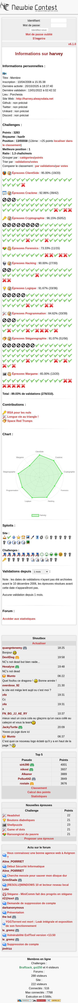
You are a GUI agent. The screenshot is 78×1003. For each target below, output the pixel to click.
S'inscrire (39, 38)
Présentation (15, 912)
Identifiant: (34, 20)
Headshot (13, 815)
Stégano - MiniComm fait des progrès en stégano (39, 894)
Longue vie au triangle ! (23, 416)
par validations (45, 166)
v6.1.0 (72, 44)
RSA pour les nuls (19, 412)
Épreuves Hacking (24, 263)
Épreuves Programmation (29, 313)
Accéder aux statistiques (18, 618)
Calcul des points (38, 792)
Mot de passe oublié (39, 34)
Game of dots (16, 829)
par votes (61, 166)
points (39, 157)
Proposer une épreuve (39, 838)
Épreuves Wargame (25, 373)
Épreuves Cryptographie (28, 218)
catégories (27, 157)
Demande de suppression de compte (31, 903)
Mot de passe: (31, 25)
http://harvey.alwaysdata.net (34, 98)
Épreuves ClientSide (25, 172)
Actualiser (39, 643)
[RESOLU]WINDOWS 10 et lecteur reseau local (38, 884)
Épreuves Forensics (25, 248)
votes (34, 161)
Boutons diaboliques (21, 820)
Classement (39, 788)
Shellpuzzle (14, 824)
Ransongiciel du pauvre (23, 834)
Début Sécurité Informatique (25, 866)
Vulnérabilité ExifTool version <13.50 (31, 935)
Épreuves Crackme (24, 192)
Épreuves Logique (24, 288)
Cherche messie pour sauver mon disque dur (37, 875)
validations (22, 161)
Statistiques (39, 796)
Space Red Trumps (19, 420)
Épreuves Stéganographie (29, 338)
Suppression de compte (23, 944)
